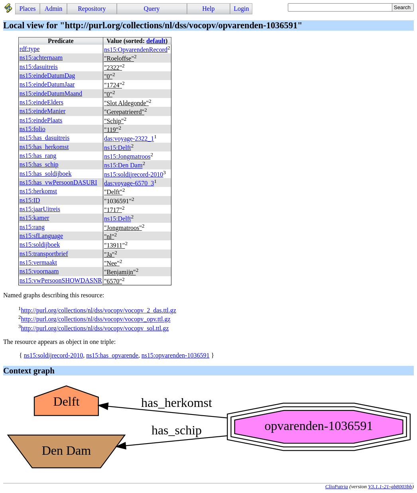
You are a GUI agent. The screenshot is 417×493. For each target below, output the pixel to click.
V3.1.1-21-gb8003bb (390, 486)
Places (28, 8)
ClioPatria (336, 486)
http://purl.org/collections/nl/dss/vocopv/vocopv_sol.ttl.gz (95, 328)
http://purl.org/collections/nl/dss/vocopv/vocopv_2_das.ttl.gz (98, 310)
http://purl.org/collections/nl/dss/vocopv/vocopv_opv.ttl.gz (95, 319)
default (155, 40)
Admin (53, 8)
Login (241, 8)
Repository (92, 8)
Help (208, 8)
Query (152, 8)
